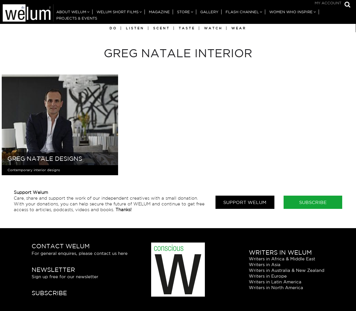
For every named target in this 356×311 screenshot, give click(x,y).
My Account (328, 3)
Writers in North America (276, 287)
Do (113, 28)
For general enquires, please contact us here (80, 253)
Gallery (209, 12)
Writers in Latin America (275, 281)
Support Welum (244, 202)
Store (183, 12)
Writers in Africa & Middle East (282, 258)
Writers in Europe (268, 276)
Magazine (159, 12)
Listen (135, 28)
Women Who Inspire (291, 12)
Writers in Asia (264, 264)
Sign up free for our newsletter (65, 276)
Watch (213, 28)
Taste (187, 28)
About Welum (71, 12)
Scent (161, 28)
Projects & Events (76, 18)
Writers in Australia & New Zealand (286, 270)
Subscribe (313, 202)
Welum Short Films (117, 12)
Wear (238, 28)
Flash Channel (242, 12)
